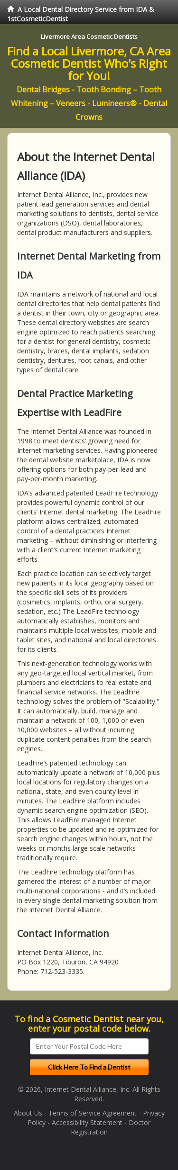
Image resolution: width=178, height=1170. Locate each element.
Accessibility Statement (87, 1122)
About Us (28, 1112)
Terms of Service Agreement (92, 1112)
